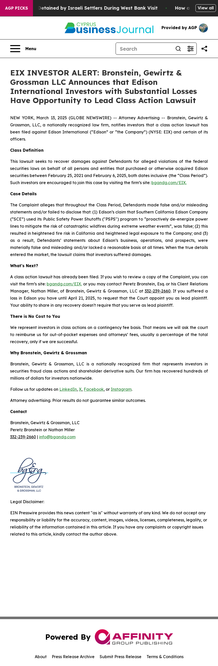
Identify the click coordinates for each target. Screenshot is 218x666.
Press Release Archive (73, 656)
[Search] (144, 48)
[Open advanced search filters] (190, 48)
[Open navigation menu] (23, 49)
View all (206, 7)
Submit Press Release (120, 656)
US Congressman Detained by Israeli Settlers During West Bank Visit (88, 8)
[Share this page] (204, 49)
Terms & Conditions (165, 656)
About (41, 656)
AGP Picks (16, 8)
